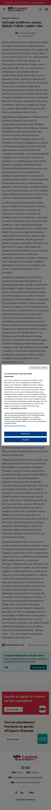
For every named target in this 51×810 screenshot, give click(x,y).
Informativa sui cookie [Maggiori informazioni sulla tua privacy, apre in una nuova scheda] (18, 408)
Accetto (25, 440)
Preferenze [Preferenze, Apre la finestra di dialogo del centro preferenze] (25, 434)
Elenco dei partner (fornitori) (15, 426)
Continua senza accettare (38, 367)
